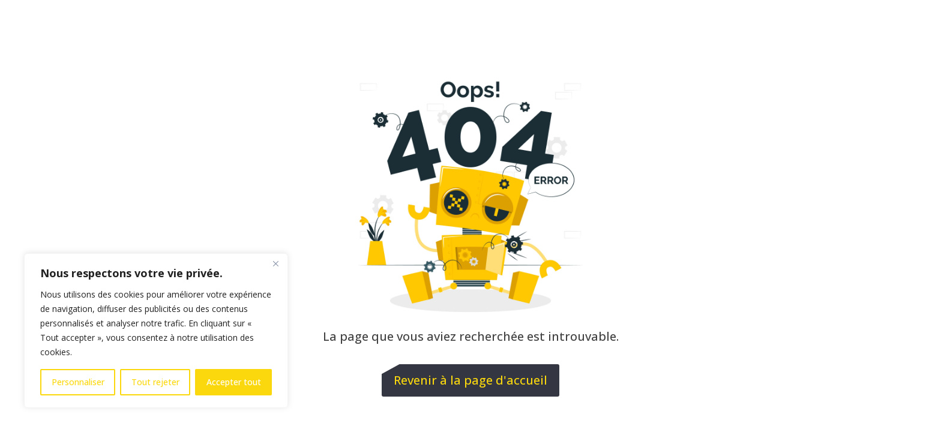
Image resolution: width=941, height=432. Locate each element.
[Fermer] (275, 263)
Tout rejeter (155, 382)
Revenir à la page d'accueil (470, 380)
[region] (156, 330)
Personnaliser (78, 382)
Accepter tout (233, 382)
